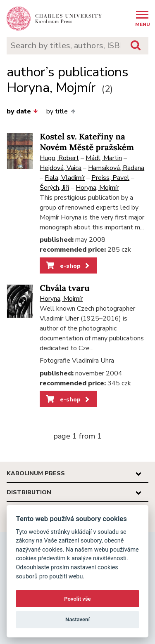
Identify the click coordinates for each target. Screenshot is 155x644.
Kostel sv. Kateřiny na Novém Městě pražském (87, 142)
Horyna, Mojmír (97, 187)
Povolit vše (77, 599)
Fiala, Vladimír (65, 177)
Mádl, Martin (104, 158)
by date (22, 111)
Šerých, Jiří (54, 187)
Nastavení (77, 619)
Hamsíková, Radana (116, 167)
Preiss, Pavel (110, 177)
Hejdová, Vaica (60, 167)
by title (60, 111)
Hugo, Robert (59, 158)
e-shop (68, 266)
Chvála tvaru (64, 288)
